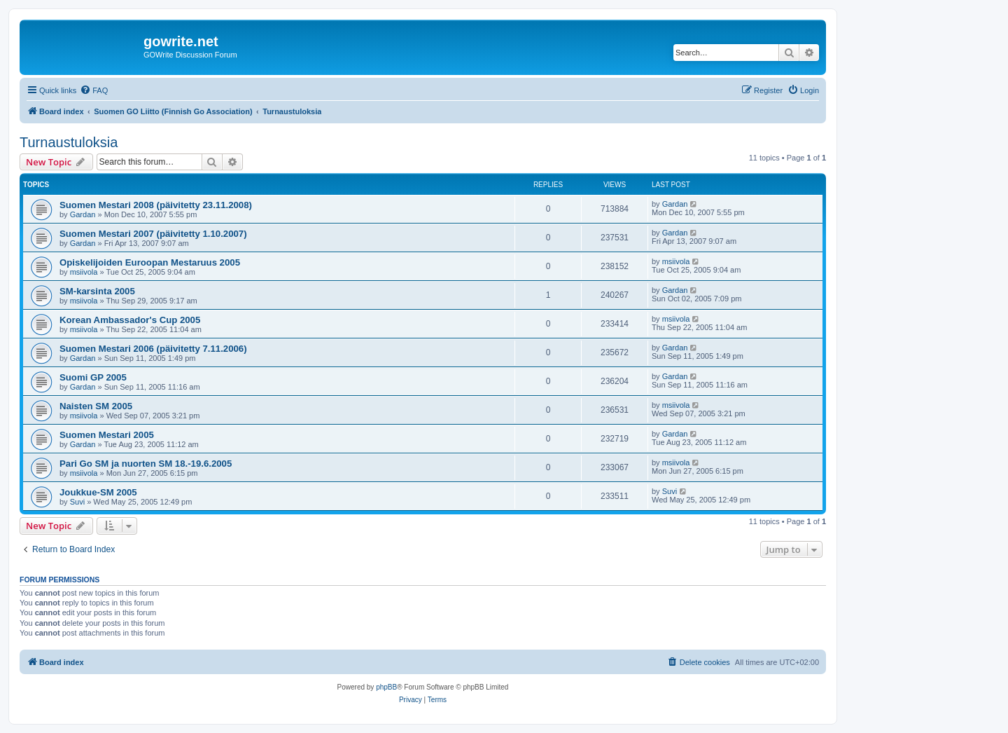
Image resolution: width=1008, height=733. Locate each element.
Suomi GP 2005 (93, 377)
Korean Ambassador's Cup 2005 (129, 320)
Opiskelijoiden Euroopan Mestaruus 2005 (149, 262)
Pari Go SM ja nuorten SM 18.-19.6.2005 (145, 463)
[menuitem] (94, 90)
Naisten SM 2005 (95, 406)
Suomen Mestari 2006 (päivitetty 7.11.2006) (153, 348)
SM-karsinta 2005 (97, 291)
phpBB (386, 687)
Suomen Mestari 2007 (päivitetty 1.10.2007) (153, 233)
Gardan (83, 214)
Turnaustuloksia (69, 142)
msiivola (84, 272)
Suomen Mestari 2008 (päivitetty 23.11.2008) (155, 205)
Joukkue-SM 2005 (98, 492)
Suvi (77, 502)
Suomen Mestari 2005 (106, 435)
